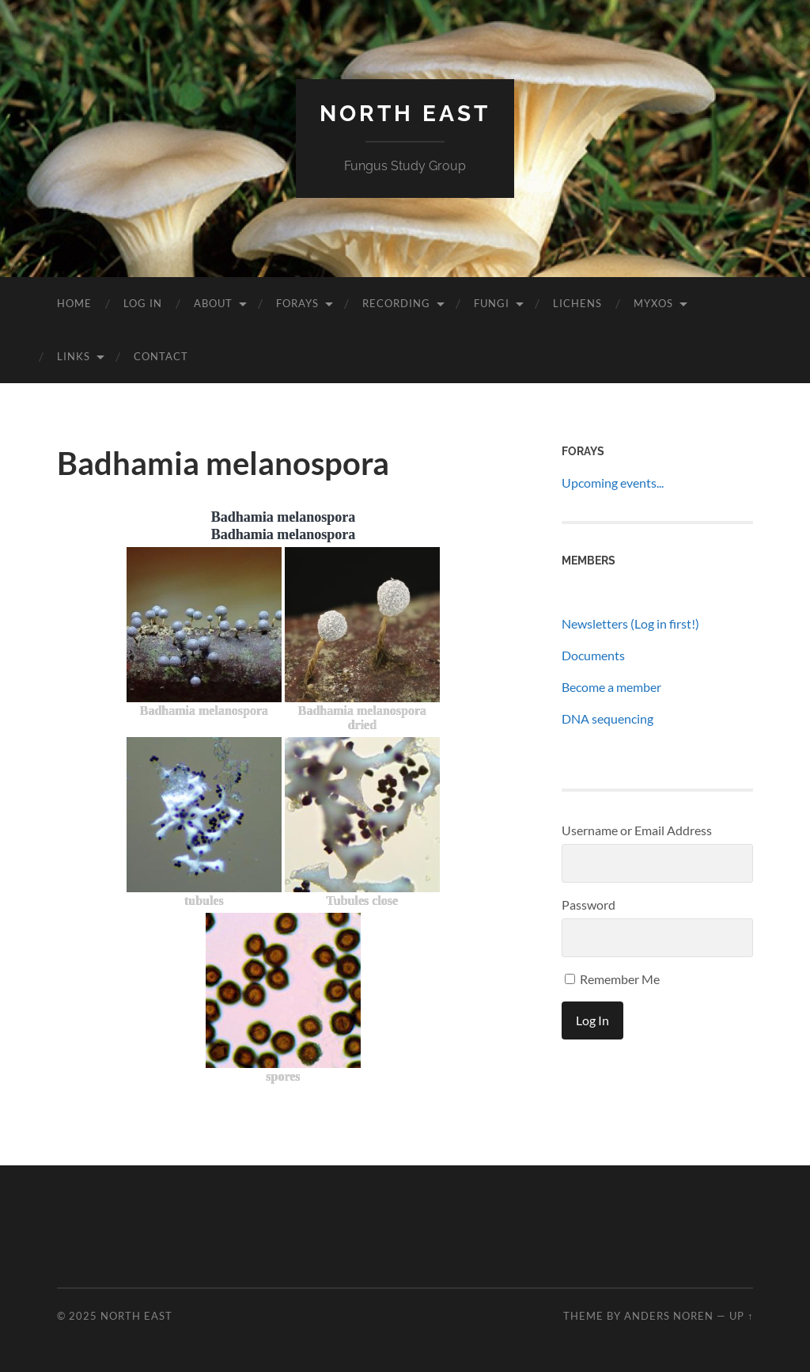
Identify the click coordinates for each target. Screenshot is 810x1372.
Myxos (653, 303)
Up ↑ (741, 1315)
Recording (396, 303)
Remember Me (612, 978)
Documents (593, 655)
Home (74, 303)
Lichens (577, 303)
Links (73, 356)
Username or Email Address (637, 830)
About (213, 303)
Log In (142, 303)
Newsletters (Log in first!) (630, 623)
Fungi (491, 303)
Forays (297, 303)
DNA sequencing (607, 718)
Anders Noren (668, 1315)
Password (588, 904)
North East (405, 114)
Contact (161, 356)
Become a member (611, 686)
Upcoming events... (613, 482)
